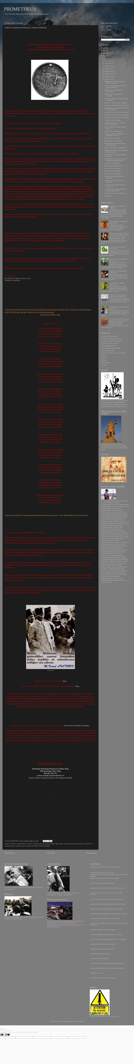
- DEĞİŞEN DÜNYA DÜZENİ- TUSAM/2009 (102, 944)
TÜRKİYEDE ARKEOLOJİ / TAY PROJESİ (113, 353)
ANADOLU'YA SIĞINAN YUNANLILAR (116, 112)
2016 (104, 48)
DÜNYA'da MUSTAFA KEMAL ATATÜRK (116, 117)
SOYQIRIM (34, 846)
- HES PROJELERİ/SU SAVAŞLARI (100, 954)
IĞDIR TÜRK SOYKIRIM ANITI (113, 166)
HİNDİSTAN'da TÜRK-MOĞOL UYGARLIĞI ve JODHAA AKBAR (119, 234)
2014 (104, 53)
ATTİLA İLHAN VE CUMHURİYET (114, 193)
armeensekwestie (21, 843)
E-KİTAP (103, 355)
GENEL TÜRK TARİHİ (107, 350)
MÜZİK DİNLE (105, 362)
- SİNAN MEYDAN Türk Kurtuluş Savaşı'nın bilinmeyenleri (106, 963)
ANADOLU (13, 843)
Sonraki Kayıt (9, 853)
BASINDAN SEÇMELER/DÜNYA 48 (111, 338)
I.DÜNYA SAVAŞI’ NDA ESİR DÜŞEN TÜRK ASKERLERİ (115, 86)
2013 (104, 56)
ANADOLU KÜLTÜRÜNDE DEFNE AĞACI (117, 247)
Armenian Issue (37, 843)
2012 (104, 58)
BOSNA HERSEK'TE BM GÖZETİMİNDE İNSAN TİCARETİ (108, 904)
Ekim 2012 (108, 66)
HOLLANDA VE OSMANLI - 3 (113, 168)
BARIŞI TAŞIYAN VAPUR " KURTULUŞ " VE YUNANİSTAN (116, 108)
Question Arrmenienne (16, 846)
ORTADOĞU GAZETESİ (12, 280)
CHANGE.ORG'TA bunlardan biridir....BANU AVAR (104, 878)
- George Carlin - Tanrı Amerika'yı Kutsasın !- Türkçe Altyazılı (107, 899)
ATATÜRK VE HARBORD (112, 163)
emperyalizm (67, 843)
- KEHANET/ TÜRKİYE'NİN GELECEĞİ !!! (102, 949)
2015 (104, 50)
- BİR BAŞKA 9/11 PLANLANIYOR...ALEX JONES (104, 867)
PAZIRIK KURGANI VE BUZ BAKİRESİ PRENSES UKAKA (116, 151)
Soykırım (28, 846)
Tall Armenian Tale (48, 771)
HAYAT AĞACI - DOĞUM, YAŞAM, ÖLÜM (117, 283)
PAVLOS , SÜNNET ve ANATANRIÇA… (116, 148)
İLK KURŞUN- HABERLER (109, 336)
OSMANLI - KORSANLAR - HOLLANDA (116, 105)
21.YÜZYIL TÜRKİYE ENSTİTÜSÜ (111, 341)
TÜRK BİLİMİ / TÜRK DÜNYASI (110, 348)
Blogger (65, 1021)
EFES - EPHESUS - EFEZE (112, 138)
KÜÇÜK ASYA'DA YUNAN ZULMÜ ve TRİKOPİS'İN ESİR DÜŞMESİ (115, 159)
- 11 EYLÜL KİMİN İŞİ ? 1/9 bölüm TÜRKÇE (103, 929)
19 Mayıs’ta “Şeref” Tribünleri (112, 120)
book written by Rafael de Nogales (76, 726)
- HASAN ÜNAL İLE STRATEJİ (99, 958)
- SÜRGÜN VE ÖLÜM (96, 973)
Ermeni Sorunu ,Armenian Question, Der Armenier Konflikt (50, 778)
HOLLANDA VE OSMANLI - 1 (113, 173)
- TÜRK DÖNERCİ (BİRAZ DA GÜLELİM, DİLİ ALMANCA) (107, 968)
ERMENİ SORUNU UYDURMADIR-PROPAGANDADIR (115, 82)
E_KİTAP (103, 358)
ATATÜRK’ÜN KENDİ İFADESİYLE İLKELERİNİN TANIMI (114, 189)
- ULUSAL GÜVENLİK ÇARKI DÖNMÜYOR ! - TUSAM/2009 (108, 939)
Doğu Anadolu (59, 843)
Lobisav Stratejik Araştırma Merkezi (49, 775)
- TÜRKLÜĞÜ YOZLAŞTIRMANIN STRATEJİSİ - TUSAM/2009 (108, 913)
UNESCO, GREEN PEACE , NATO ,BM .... (103, 872)
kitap (64, 681)
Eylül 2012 (108, 68)
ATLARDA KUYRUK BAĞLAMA (119, 319)
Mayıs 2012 (108, 79)
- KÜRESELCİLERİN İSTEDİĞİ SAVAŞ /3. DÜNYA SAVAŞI (107, 888)
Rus (24, 846)
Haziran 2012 (108, 76)
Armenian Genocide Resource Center (48, 769)
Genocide (79, 843)
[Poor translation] (7, 1034)
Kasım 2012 (108, 63)
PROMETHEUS (20, 9)
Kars (83, 843)
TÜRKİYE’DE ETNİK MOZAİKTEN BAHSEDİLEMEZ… (114, 144)
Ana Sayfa (51, 853)
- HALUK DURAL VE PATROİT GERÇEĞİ (102, 883)
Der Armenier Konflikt (48, 843)
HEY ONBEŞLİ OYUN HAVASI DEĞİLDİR (102, 978)
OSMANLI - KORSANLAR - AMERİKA (115, 103)
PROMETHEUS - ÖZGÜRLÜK (113, 141)
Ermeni (74, 843)
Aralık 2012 (108, 60)
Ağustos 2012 (108, 71)
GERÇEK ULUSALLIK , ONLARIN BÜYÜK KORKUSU (114, 123)
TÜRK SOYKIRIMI (44, 846)
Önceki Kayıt (91, 853)
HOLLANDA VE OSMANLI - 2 (113, 171)
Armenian (29, 843)
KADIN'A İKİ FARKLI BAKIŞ (113, 131)
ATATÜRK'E (108, 196)
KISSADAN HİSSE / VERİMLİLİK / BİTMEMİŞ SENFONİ (114, 134)
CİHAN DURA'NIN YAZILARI (110, 343)
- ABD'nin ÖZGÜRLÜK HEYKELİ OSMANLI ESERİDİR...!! (107, 909)
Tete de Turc (49, 773)
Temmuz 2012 (109, 74)
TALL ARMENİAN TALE (108, 346)
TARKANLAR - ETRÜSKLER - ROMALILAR (113, 90)
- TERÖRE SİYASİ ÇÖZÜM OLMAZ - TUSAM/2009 (105, 918)
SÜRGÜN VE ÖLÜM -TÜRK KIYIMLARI (116, 115)
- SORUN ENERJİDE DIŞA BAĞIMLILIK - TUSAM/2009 (106, 934)
